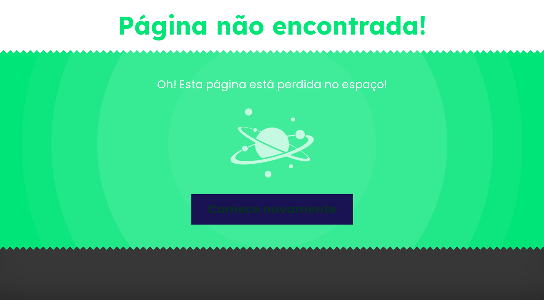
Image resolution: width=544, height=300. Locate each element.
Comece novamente (272, 209)
